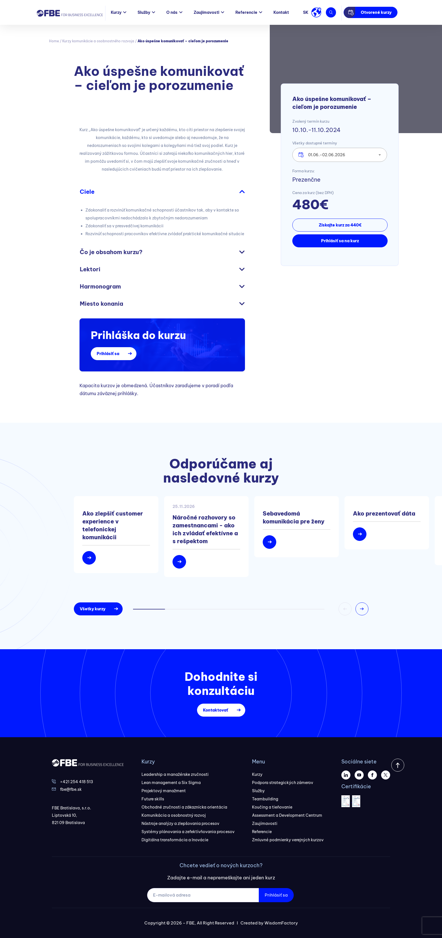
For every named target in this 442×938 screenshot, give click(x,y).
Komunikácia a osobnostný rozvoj (174, 815)
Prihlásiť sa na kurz (340, 240)
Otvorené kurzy (376, 12)
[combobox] (339, 155)
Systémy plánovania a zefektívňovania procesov (188, 831)
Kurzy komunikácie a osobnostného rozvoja (98, 41)
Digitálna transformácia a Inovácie (175, 839)
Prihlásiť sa (108, 353)
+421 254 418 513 (76, 781)
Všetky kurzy (92, 608)
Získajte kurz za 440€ (340, 225)
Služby (144, 12)
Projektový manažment (164, 790)
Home (54, 41)
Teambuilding (265, 799)
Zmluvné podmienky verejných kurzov (288, 839)
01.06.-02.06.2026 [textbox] (326, 154)
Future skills (153, 799)
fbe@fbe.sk (71, 789)
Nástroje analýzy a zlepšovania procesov (180, 823)
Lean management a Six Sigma (171, 782)
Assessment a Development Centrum (287, 815)
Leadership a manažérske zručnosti (175, 774)
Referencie (246, 12)
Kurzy (116, 12)
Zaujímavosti (206, 12)
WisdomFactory (281, 923)
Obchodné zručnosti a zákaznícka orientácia (184, 807)
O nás (172, 12)
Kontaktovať (215, 710)
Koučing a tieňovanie (272, 807)
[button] (361, 608)
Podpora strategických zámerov (282, 782)
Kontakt (281, 12)
